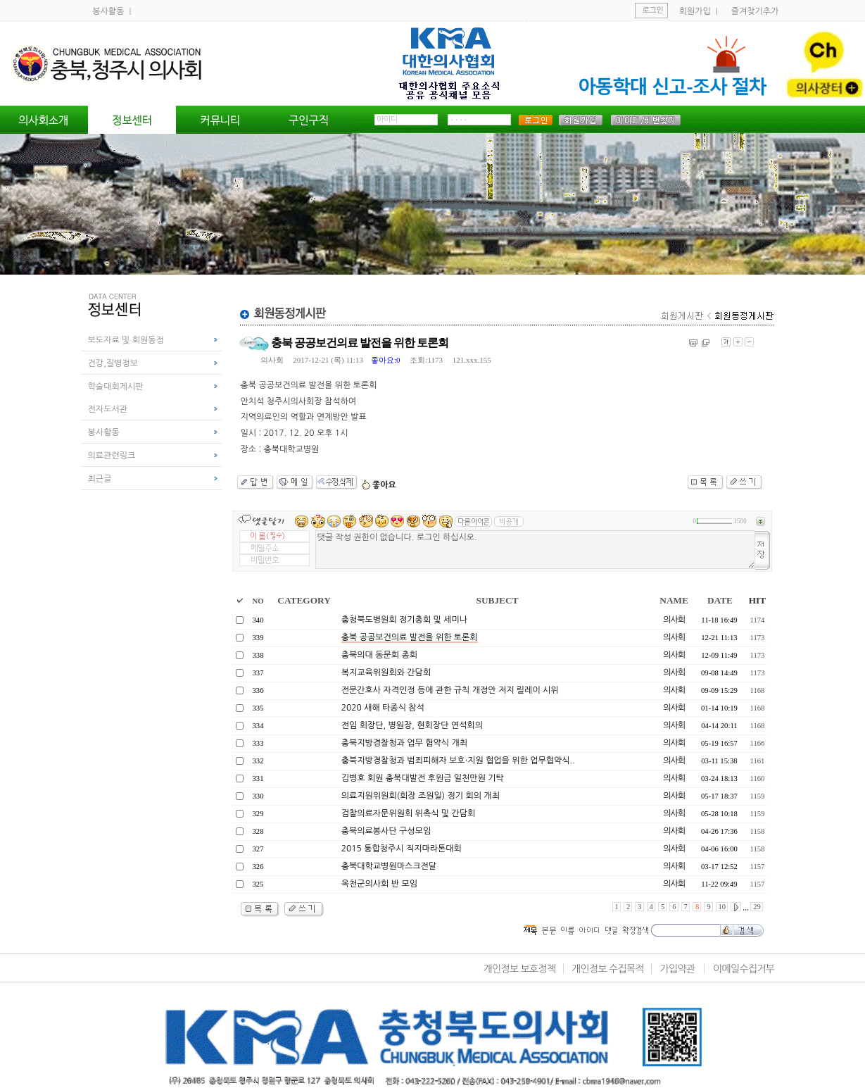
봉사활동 (109, 11)
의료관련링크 (112, 455)
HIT (757, 600)
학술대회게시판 (116, 386)
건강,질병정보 (113, 363)
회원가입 (695, 11)
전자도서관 (107, 409)
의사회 (272, 360)
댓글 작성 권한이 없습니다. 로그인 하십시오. (535, 549)
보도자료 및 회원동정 (126, 340)
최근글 (100, 479)
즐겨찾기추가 (755, 11)
